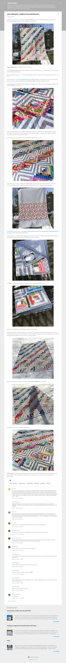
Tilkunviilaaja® (12, 3)
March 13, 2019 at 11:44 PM (18, 598)
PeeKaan (28, 237)
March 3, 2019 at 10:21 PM (17, 526)
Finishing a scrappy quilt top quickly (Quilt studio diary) (21, 625)
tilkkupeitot (42, 483)
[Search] (61, 3)
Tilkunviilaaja (14, 502)
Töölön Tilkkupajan (11, 84)
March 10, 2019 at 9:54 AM (17, 574)
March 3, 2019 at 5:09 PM (17, 508)
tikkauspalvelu (30, 483)
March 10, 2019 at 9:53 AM (17, 566)
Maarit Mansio (15, 538)
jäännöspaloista (13, 483)
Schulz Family (15, 594)
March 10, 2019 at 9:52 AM (17, 559)
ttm (13, 488)
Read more (56, 621)
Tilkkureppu (14, 530)
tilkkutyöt (49, 483)
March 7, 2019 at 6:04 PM (17, 543)
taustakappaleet (21, 483)
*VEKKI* (14, 546)
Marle (13, 511)
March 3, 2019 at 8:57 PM (17, 519)
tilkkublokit (36, 483)
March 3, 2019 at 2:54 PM (17, 498)
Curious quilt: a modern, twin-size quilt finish (19, 610)
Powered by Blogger (33, 657)
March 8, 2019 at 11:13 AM (17, 550)
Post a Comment (11, 601)
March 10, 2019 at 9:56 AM (17, 590)
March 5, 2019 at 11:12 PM (17, 534)
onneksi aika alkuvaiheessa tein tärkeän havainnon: (28, 79)
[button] (58, 14)
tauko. (8, 640)
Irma (13, 522)
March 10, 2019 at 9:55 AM (17, 583)
